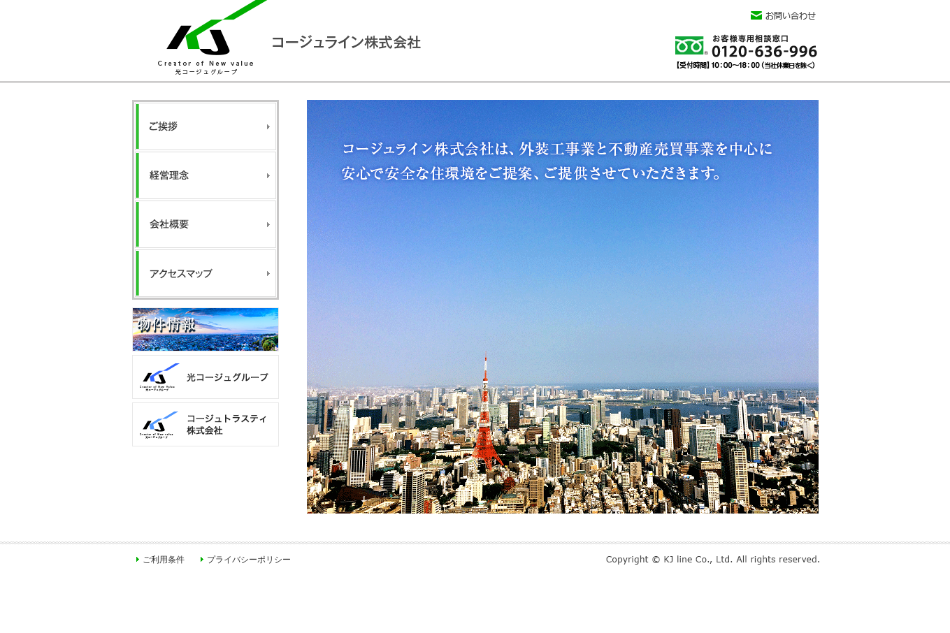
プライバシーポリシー (249, 560)
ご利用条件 (164, 560)
